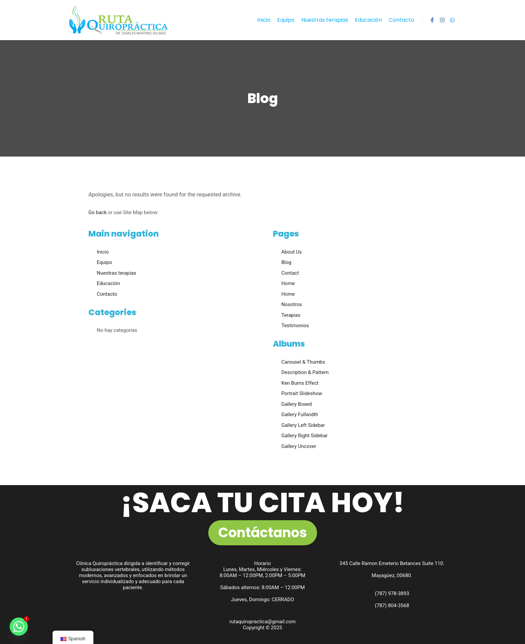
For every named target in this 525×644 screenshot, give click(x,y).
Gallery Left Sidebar (303, 425)
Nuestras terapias (116, 273)
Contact (290, 273)
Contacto (107, 294)
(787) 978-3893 (392, 593)
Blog (286, 262)
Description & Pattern (304, 372)
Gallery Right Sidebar (304, 436)
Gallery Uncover (298, 446)
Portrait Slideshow (301, 393)
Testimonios (295, 326)
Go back (97, 212)
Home (288, 283)
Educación (108, 283)
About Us (291, 252)
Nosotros (291, 304)
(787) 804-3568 (392, 606)
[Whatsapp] (19, 627)
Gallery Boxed (296, 404)
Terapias (290, 315)
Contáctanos (262, 532)
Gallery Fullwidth (299, 414)
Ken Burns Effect (299, 383)
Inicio (103, 252)
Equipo (104, 262)
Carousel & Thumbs (303, 362)
